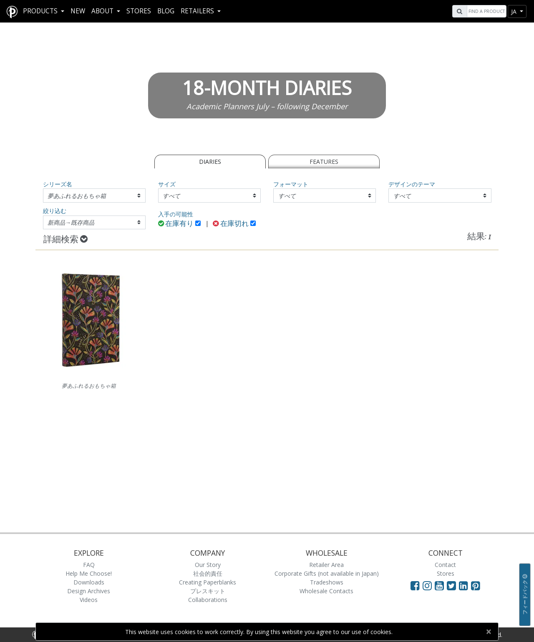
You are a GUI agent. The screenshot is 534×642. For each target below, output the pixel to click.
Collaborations (207, 600)
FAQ (89, 565)
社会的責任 (207, 573)
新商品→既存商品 (71, 222)
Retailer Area (326, 565)
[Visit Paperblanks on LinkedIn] (465, 585)
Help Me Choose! (88, 573)
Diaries (210, 162)
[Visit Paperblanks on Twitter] (453, 585)
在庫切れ (231, 224)
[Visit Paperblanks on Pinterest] (475, 585)
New (78, 11)
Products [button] (41, 11)
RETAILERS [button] (198, 11)
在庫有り (176, 224)
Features (324, 162)
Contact (445, 565)
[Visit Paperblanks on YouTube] (441, 585)
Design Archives (88, 591)
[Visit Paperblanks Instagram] (427, 585)
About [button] (103, 11)
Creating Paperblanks (207, 582)
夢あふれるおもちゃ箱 (77, 196)
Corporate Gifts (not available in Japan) (327, 573)
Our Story (208, 565)
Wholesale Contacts (326, 591)
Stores (138, 11)
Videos (89, 600)
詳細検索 (65, 240)
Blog (165, 11)
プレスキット (207, 591)
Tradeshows (326, 582)
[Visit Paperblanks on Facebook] (415, 585)
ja (514, 11)
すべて (171, 196)
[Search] (485, 11)
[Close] (488, 631)
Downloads (88, 582)
